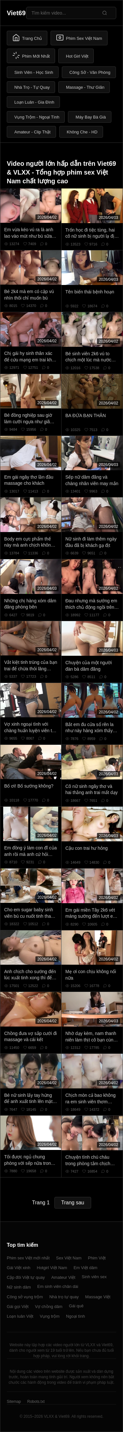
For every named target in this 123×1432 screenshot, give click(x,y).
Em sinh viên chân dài (57, 1286)
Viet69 (16, 13)
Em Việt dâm (85, 1267)
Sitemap (14, 1401)
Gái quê (76, 1305)
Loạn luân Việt (20, 1316)
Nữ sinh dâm (19, 1287)
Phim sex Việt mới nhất (28, 1258)
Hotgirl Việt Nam (52, 1267)
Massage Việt (97, 1296)
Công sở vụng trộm (25, 1296)
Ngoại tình (75, 1316)
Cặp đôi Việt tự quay (26, 1277)
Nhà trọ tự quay (64, 1296)
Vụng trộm (50, 1316)
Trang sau (72, 1202)
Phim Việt (97, 1258)
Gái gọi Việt (18, 1306)
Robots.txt (35, 1401)
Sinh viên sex (94, 1276)
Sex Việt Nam (68, 1258)
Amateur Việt (63, 1277)
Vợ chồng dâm (48, 1306)
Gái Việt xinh (18, 1267)
